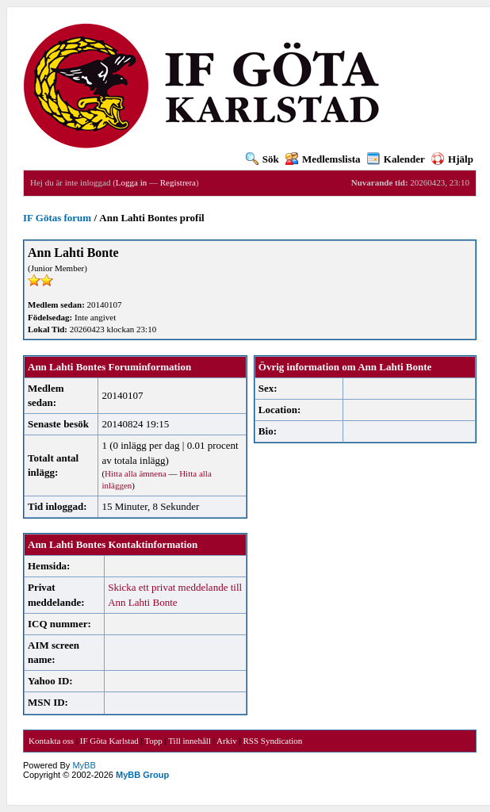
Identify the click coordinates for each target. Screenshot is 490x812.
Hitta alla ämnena (136, 473)
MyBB (83, 765)
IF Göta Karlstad (109, 740)
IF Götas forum (57, 218)
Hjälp (452, 159)
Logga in (131, 182)
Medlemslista (323, 159)
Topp (153, 740)
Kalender (396, 159)
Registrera (178, 182)
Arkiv (226, 740)
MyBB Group (142, 774)
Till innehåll (189, 740)
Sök (262, 159)
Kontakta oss (51, 740)
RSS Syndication (272, 740)
